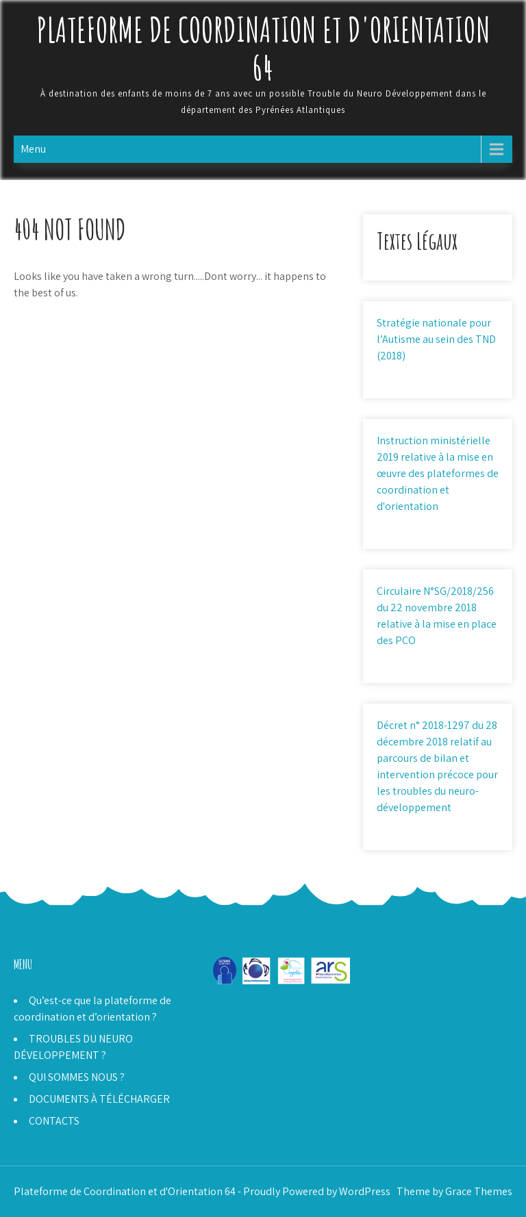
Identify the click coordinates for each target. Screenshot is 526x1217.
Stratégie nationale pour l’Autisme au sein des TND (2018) (436, 339)
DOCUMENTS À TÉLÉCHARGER (99, 1099)
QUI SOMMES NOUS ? (77, 1077)
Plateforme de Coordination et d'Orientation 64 (263, 48)
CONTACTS (54, 1121)
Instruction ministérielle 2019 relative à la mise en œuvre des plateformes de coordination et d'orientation (438, 473)
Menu (33, 149)
